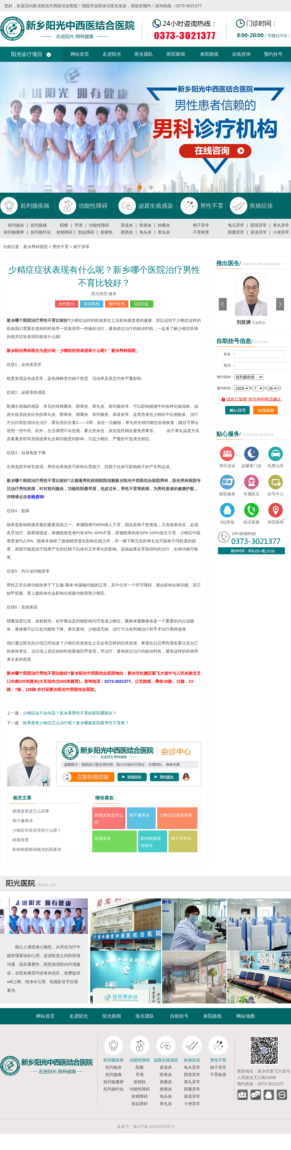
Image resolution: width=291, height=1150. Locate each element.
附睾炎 (145, 225)
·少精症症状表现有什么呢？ (36, 830)
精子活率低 (181, 838)
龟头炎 (145, 232)
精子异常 (201, 225)
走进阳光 (111, 54)
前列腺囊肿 (14, 232)
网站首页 (79, 54)
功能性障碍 (99, 225)
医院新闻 (175, 54)
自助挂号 (179, 1016)
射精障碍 (64, 232)
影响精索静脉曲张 (151, 842)
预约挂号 (273, 54)
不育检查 (201, 232)
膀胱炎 (127, 232)
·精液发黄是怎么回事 (30, 811)
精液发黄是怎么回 (109, 818)
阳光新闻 (111, 1016)
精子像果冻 (139, 815)
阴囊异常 (236, 232)
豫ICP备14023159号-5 (153, 1126)
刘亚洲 (244, 322)
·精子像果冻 (22, 820)
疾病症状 (192, 1060)
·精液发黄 (20, 839)
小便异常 (281, 232)
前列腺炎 (16, 225)
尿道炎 (127, 225)
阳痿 (64, 225)
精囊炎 (164, 225)
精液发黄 (103, 838)
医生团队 (143, 54)
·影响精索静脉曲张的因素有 (36, 849)
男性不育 (60, 246)
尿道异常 (259, 232)
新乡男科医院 (35, 246)
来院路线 (209, 54)
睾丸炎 (164, 232)
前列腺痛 (39, 225)
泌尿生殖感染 (166, 1060)
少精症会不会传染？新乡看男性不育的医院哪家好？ (70, 713)
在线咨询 (241, 54)
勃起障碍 (86, 232)
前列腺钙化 (41, 232)
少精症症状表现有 (175, 815)
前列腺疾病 (113, 1060)
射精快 (106, 232)
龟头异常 (236, 225)
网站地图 (245, 1016)
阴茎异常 (259, 225)
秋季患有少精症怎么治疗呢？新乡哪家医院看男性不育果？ (76, 723)
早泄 (78, 225)
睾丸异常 (281, 225)
